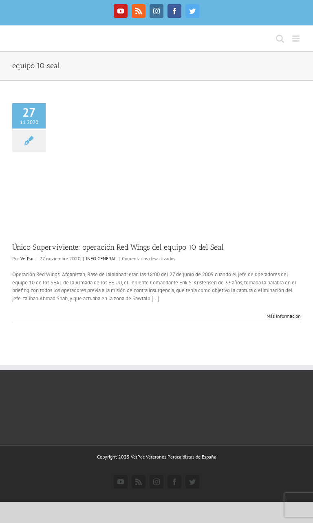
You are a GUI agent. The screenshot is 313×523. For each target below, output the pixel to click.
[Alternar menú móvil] (296, 38)
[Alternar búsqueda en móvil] (280, 38)
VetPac (27, 258)
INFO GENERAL (101, 258)
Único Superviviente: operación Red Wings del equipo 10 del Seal (118, 247)
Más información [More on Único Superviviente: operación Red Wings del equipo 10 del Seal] (284, 316)
